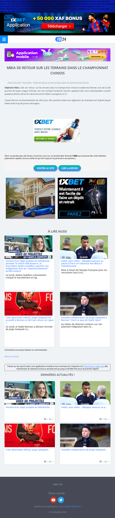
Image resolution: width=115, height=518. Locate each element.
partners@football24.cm (69, 506)
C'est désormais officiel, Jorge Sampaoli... (28, 449)
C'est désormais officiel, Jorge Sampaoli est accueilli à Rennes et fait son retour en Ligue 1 (29, 320)
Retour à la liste (12, 356)
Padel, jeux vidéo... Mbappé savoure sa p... (84, 407)
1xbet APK (57, 484)
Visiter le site (45, 168)
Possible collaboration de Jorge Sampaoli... (84, 449)
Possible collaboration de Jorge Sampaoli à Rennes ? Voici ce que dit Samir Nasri (84, 319)
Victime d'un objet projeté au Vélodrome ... (29, 407)
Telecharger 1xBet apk (93, 366)
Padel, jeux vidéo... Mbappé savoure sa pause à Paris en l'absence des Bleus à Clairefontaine (82, 263)
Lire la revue (70, 168)
